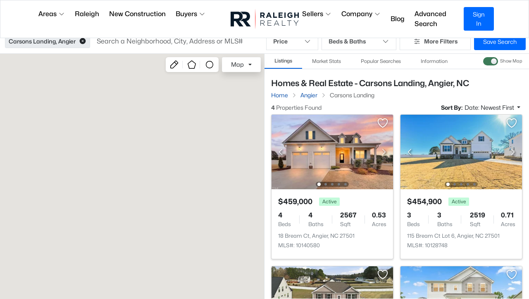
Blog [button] (398, 19)
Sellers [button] (316, 14)
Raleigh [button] (87, 14)
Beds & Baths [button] (359, 41)
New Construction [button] (137, 14)
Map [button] (237, 64)
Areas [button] (51, 14)
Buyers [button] (190, 14)
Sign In (479, 19)
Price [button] (292, 41)
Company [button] (361, 14)
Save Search (500, 41)
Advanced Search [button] (430, 19)
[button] (82, 41)
